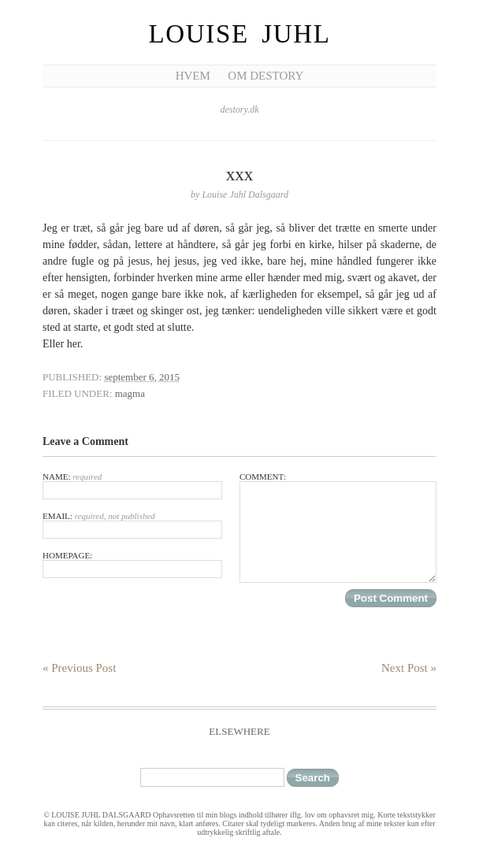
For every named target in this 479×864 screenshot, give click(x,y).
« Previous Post (79, 668)
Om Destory (265, 75)
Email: (132, 525)
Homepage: (132, 564)
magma (130, 393)
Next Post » (408, 668)
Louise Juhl (240, 34)
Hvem (193, 75)
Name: (132, 485)
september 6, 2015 (142, 377)
